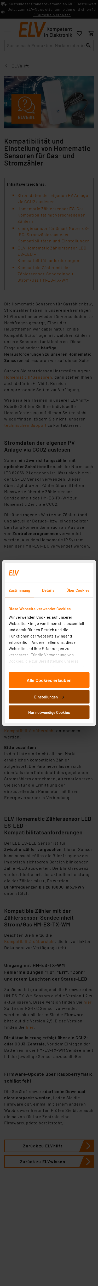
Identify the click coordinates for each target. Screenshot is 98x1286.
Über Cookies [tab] (77, 590)
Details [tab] (48, 590)
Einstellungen (49, 696)
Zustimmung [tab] (19, 590)
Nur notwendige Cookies (49, 712)
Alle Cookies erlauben (49, 680)
